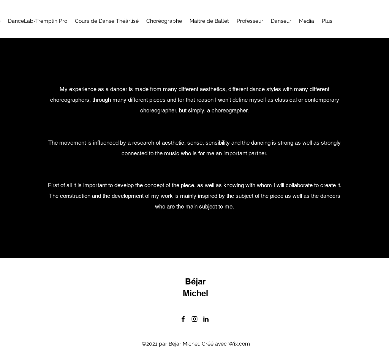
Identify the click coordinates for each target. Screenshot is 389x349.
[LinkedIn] (206, 319)
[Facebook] (183, 319)
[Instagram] (194, 319)
